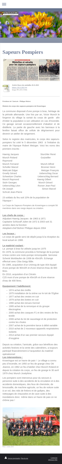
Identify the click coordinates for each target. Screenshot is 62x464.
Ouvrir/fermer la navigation (31, 4)
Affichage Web (52, 460)
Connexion (54, 458)
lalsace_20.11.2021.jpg (19, 87)
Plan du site (24, 458)
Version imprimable (12, 458)
